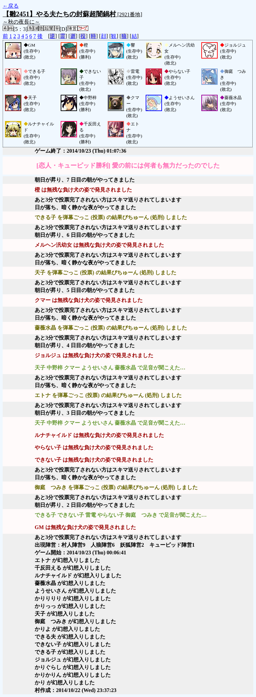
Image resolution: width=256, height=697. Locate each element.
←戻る (11, 6)
